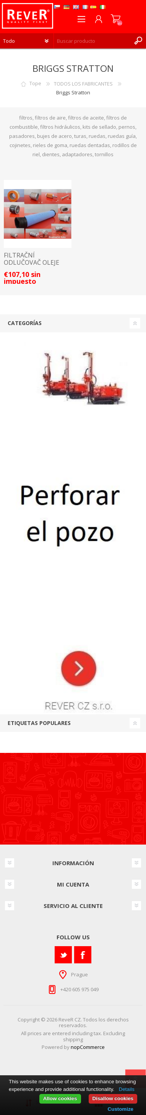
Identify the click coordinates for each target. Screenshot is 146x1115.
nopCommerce (88, 1047)
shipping (73, 1039)
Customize (120, 1109)
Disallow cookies (112, 1098)
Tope (35, 83)
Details (127, 1089)
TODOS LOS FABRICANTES (83, 83)
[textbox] (92, 41)
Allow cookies (60, 1098)
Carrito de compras (115, 19)
